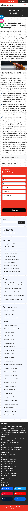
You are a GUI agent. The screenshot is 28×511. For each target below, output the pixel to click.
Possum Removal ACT (11, 375)
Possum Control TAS (10, 372)
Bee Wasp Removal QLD (11, 318)
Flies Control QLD (9, 336)
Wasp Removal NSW (10, 411)
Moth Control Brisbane (11, 265)
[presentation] (11, 203)
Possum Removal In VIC (11, 379)
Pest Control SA (9, 350)
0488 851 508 (9, 2)
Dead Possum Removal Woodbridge (14, 295)
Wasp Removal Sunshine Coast (13, 288)
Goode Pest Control (18, 507)
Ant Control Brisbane (10, 256)
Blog (6, 321)
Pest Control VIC (9, 357)
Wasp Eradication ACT (11, 400)
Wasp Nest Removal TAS (11, 404)
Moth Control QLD (10, 339)
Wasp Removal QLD (10, 415)
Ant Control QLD (9, 311)
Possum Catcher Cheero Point (13, 292)
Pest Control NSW (10, 346)
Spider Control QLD (10, 393)
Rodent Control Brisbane (11, 250)
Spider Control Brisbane (11, 253)
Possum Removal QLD (11, 382)
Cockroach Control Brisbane (12, 271)
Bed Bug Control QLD (10, 314)
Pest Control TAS (9, 354)
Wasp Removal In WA (10, 407)
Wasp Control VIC (9, 397)
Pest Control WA (9, 361)
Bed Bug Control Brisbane (12, 259)
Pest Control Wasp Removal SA (13, 364)
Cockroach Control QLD (11, 325)
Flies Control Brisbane (11, 247)
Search (4, 219)
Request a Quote (23, 1)
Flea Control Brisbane (10, 262)
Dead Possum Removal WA (12, 329)
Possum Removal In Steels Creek (13, 299)
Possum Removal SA (10, 386)
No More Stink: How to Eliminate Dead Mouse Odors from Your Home (15, 439)
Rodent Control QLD (10, 389)
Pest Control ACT (10, 343)
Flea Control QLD (9, 332)
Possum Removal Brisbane (12, 268)
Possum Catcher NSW (11, 368)
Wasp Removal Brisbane (11, 244)
